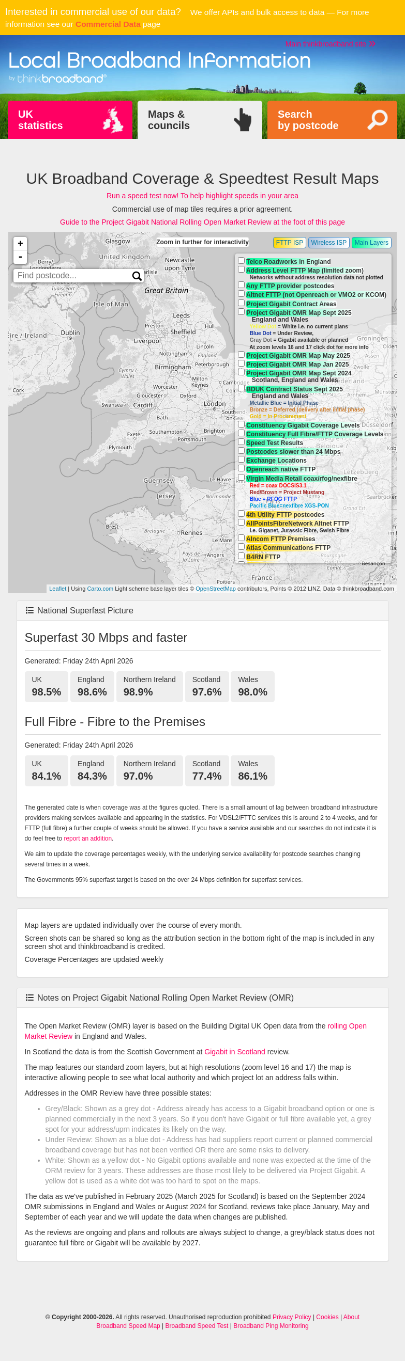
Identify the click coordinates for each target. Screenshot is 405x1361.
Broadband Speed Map (128, 1326)
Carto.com (100, 588)
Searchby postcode (308, 119)
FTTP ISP (289, 242)
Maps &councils (169, 119)
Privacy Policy (292, 1317)
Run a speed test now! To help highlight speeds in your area (202, 196)
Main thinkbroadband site (331, 44)
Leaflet (57, 588)
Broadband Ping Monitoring (270, 1326)
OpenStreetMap (216, 588)
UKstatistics (40, 119)
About (351, 1317)
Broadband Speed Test (197, 1326)
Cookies (327, 1317)
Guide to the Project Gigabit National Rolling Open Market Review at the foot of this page (202, 222)
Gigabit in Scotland (234, 1052)
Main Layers (371, 242)
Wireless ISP (329, 242)
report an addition (88, 838)
